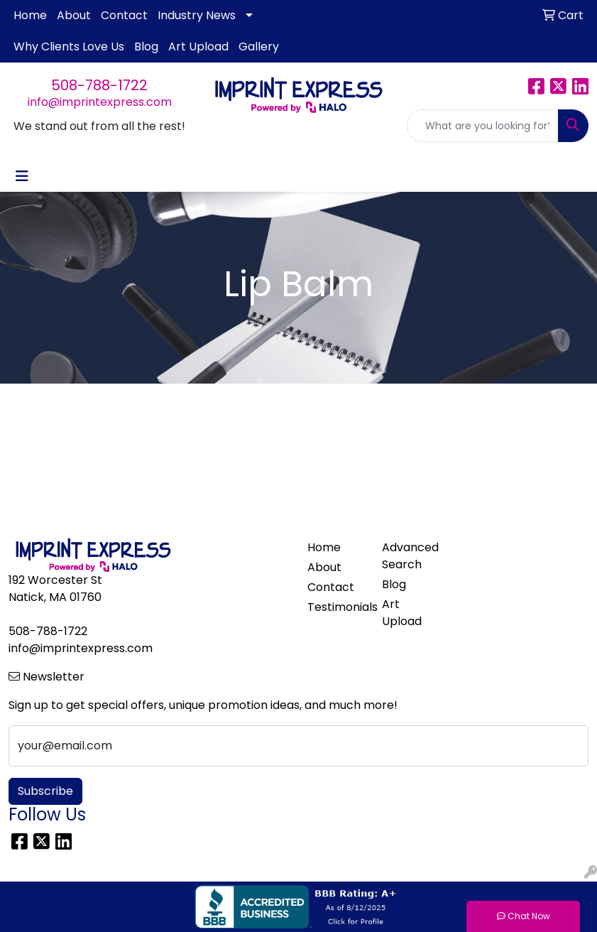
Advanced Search (410, 556)
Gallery (259, 46)
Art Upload (198, 46)
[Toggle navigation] (22, 176)
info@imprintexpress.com (100, 102)
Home (30, 15)
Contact (124, 15)
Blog (146, 46)
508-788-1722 (99, 85)
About (74, 15)
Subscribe (45, 791)
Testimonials (336, 607)
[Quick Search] (483, 125)
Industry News (197, 15)
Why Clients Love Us (68, 46)
